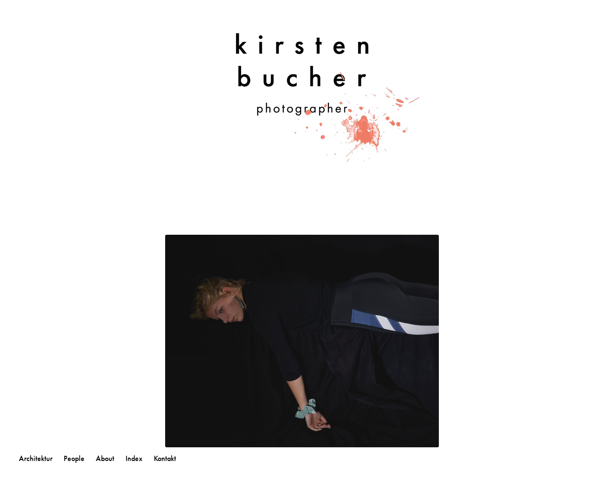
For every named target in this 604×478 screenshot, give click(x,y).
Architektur (35, 458)
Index (134, 458)
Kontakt (165, 458)
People (74, 458)
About (105, 458)
